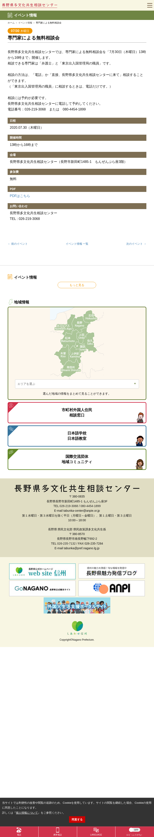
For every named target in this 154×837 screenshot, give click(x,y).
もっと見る (76, 285)
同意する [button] (77, 819)
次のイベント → (136, 243)
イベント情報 (25, 22)
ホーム (11, 22)
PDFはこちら (20, 196)
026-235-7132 (66, 543)
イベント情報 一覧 (77, 243)
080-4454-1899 (90, 506)
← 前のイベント (18, 243)
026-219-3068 (69, 506)
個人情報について (27, 812)
